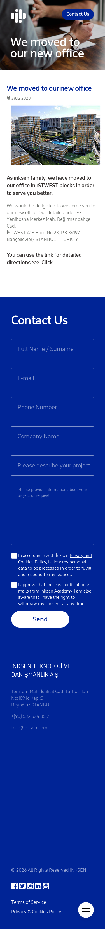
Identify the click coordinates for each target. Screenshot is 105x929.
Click (47, 262)
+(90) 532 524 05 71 (31, 716)
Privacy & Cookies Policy (36, 911)
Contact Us (77, 14)
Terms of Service (28, 902)
